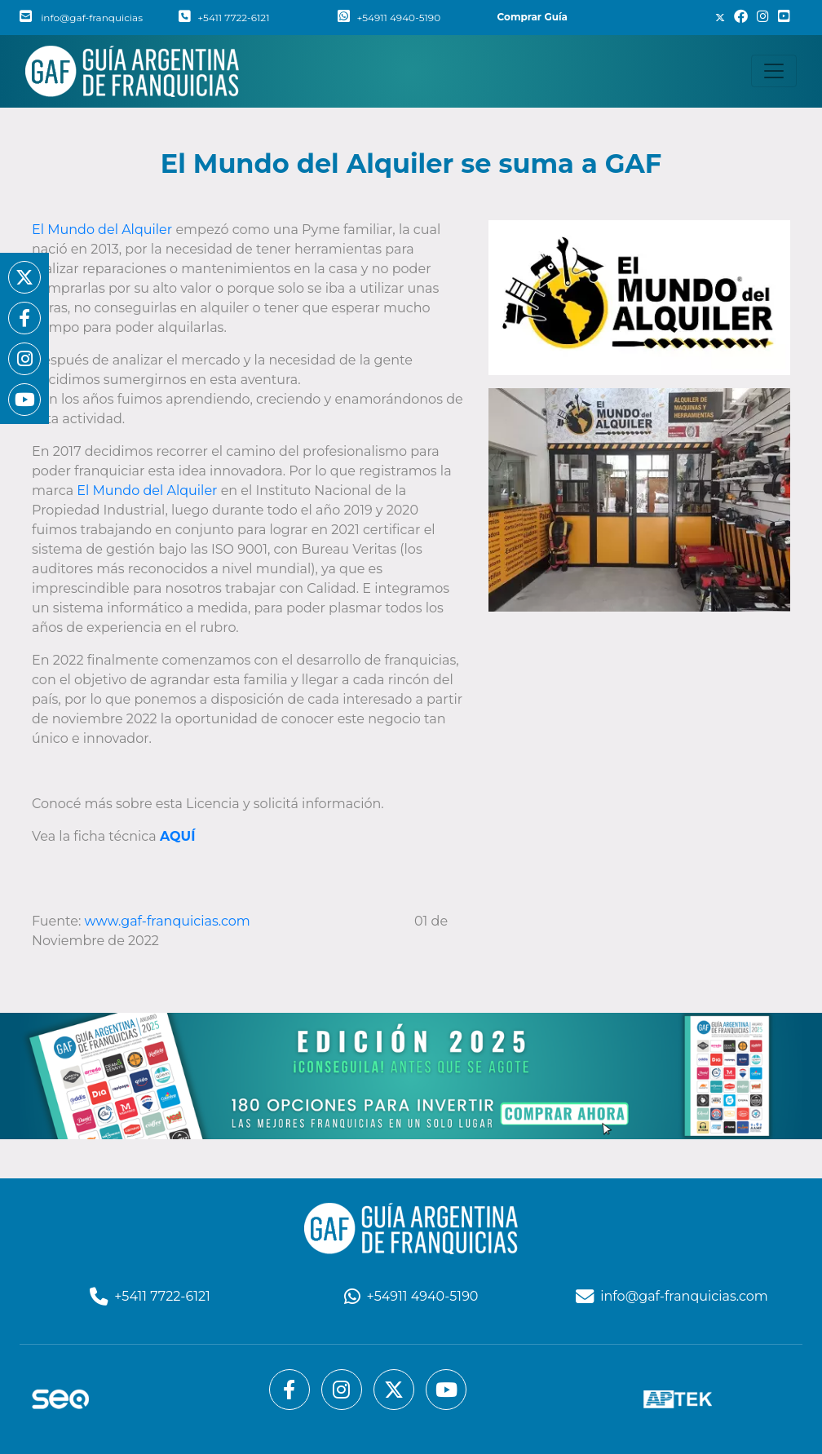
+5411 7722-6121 (224, 17)
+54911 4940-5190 (389, 17)
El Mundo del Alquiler (103, 229)
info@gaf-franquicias (81, 17)
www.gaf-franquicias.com (167, 921)
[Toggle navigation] (774, 71)
